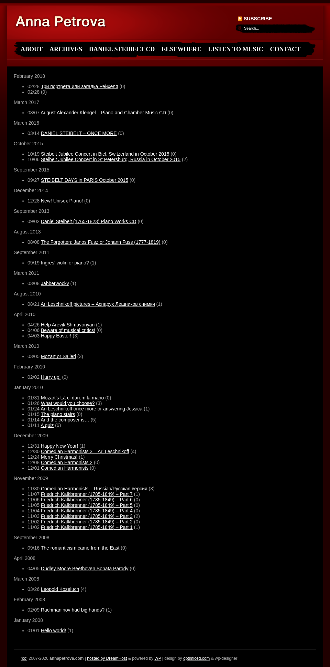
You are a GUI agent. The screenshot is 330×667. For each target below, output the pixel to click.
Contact (285, 49)
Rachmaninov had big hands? (72, 610)
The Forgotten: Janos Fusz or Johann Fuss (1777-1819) (101, 242)
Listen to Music (235, 49)
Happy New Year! (59, 446)
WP (157, 658)
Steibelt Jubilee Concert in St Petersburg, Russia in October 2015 (110, 159)
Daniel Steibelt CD (122, 49)
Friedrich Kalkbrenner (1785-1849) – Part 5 (87, 505)
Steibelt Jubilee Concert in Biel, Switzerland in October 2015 (105, 154)
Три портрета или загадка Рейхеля (79, 86)
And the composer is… (65, 420)
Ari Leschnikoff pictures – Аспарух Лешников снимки (98, 304)
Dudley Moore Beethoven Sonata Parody (85, 568)
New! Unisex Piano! (62, 201)
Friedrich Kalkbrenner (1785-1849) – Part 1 (87, 527)
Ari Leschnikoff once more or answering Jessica (91, 408)
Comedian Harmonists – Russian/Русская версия (94, 488)
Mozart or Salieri (58, 356)
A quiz (47, 425)
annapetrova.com (63, 22)
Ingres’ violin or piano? (65, 262)
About (32, 49)
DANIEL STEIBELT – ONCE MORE (79, 133)
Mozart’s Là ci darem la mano (72, 397)
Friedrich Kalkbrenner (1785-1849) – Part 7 (87, 494)
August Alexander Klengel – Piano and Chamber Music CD (103, 112)
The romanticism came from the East (80, 548)
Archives (66, 49)
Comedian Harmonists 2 (66, 462)
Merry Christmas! (59, 457)
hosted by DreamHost (107, 658)
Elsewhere (181, 49)
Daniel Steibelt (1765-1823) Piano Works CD (88, 221)
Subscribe (258, 18)
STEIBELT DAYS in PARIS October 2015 (84, 180)
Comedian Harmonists (65, 468)
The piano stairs (58, 414)
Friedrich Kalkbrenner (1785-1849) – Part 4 (87, 510)
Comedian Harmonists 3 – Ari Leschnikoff (85, 451)
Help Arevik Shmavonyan (68, 324)
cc (24, 658)
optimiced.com (196, 658)
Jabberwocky (55, 283)
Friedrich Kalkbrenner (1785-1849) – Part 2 (87, 521)
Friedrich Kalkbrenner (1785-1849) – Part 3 (87, 516)
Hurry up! (51, 377)
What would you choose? (68, 403)
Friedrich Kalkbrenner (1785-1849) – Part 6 (87, 499)
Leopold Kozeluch (60, 589)
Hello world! (53, 630)
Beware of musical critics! (68, 330)
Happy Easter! (56, 335)
